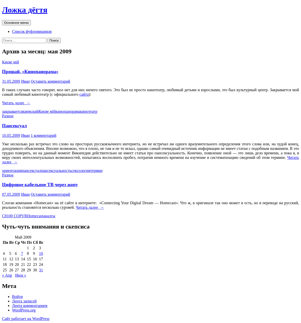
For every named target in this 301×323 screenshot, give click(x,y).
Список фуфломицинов (32, 31)
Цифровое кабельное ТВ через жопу (40, 184)
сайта (84, 94)
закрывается (12, 111)
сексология (80, 170)
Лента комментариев (29, 305)
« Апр (7, 275)
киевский (31, 111)
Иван (25, 81)
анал (47, 216)
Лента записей (24, 301)
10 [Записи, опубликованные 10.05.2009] (41, 253)
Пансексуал (14, 125)
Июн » (20, 275)
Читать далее (16, 103)
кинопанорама (68, 111)
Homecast (35, 216)
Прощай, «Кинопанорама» (30, 71)
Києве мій (10, 62)
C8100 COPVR (14, 216)
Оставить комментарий (50, 81)
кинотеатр (88, 111)
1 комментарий (43, 135)
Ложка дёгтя (24, 9)
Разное (8, 116)
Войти (17, 296)
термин (96, 170)
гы (53, 216)
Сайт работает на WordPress (25, 318)
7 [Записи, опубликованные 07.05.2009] (22, 253)
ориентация (12, 170)
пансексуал (31, 170)
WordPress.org (24, 310)
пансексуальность (56, 170)
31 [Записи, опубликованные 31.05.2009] (41, 270)
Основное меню (16, 23)
